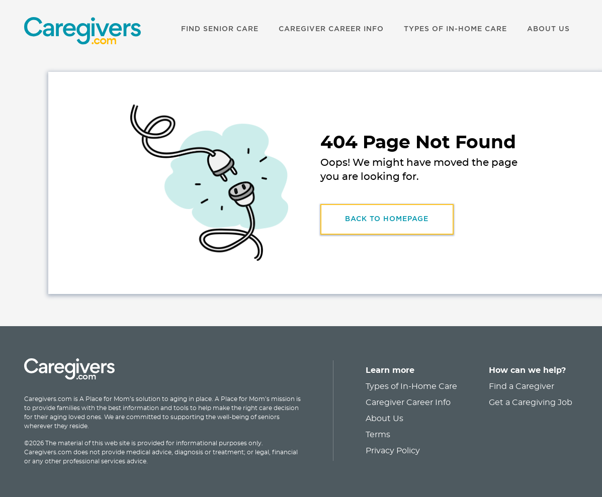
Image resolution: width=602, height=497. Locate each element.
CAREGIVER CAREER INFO (331, 29)
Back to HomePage (386, 219)
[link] (69, 32)
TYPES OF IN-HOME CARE (455, 29)
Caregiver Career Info (408, 403)
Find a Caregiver (521, 386)
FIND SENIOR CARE (220, 29)
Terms (378, 435)
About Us (384, 419)
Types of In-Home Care (411, 386)
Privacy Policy (393, 451)
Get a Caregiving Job (530, 403)
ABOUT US (548, 29)
